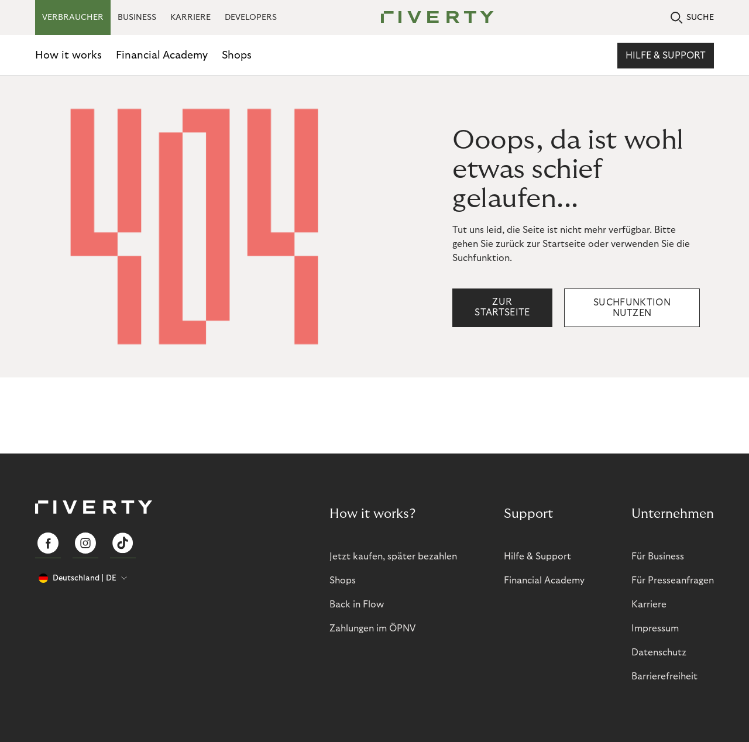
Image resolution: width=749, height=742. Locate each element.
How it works (68, 55)
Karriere (648, 604)
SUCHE (692, 18)
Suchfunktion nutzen (632, 308)
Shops (237, 55)
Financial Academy (162, 55)
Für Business (657, 556)
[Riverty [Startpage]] (433, 18)
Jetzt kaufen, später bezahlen (393, 556)
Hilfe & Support (666, 55)
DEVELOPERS (251, 17)
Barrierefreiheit (664, 676)
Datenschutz (658, 652)
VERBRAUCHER (73, 17)
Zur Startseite (502, 307)
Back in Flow (356, 604)
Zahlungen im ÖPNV (372, 628)
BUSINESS (137, 17)
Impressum (655, 628)
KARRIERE (190, 17)
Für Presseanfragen (672, 580)
